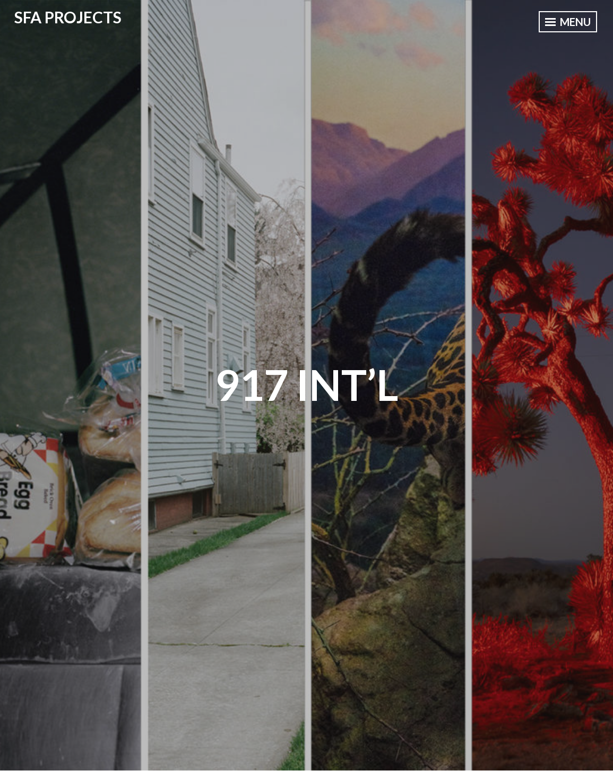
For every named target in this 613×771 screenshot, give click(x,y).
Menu (568, 21)
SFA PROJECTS (68, 17)
